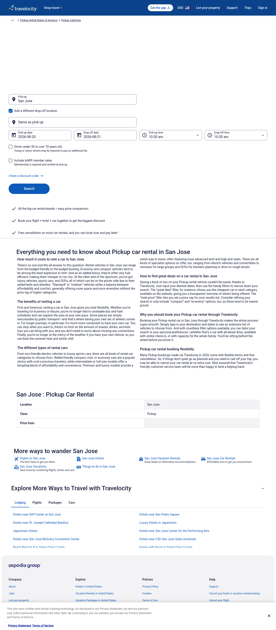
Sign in (262, 8)
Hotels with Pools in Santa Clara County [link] (165, 505)
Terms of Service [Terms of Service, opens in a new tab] (42, 625)
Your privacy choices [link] (154, 578)
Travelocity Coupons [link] (87, 585)
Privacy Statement (19, 625)
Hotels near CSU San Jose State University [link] (167, 496)
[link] (44, 417)
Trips (248, 8)
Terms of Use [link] (150, 558)
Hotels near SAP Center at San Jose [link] (37, 472)
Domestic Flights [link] (85, 565)
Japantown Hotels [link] (25, 488)
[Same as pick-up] (203, 101)
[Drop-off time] (236, 114)
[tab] (20, 460)
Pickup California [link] (138, 20)
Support (232, 8)
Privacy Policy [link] (150, 544)
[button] (138, 155)
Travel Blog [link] (81, 599)
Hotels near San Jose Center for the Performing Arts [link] (174, 488)
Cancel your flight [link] (219, 558)
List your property (208, 8)
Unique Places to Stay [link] (87, 592)
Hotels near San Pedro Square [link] (159, 472)
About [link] (12, 544)
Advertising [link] (15, 592)
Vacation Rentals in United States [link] (94, 551)
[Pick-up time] (170, 114)
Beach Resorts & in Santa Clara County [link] (38, 505)
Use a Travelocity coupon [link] (223, 571)
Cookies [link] (147, 551)
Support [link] (213, 544)
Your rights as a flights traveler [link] (226, 578)
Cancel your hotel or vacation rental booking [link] (234, 551)
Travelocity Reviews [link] (86, 578)
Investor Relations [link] (19, 578)
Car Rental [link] (36, 20)
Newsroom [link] (15, 571)
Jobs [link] (11, 551)
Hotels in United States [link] (88, 544)
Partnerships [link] (16, 565)
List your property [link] (19, 558)
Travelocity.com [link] (18, 20)
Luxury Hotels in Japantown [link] (158, 480)
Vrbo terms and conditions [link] (157, 565)
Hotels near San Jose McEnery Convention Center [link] (46, 496)
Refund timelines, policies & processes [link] (231, 565)
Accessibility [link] (149, 571)
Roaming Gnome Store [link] (21, 585)
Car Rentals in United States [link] (91, 571)
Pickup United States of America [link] (105, 20)
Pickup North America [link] (70, 20)
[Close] (269, 615)
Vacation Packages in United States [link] (95, 558)
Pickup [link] (50, 20)
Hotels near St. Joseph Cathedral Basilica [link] (40, 480)
